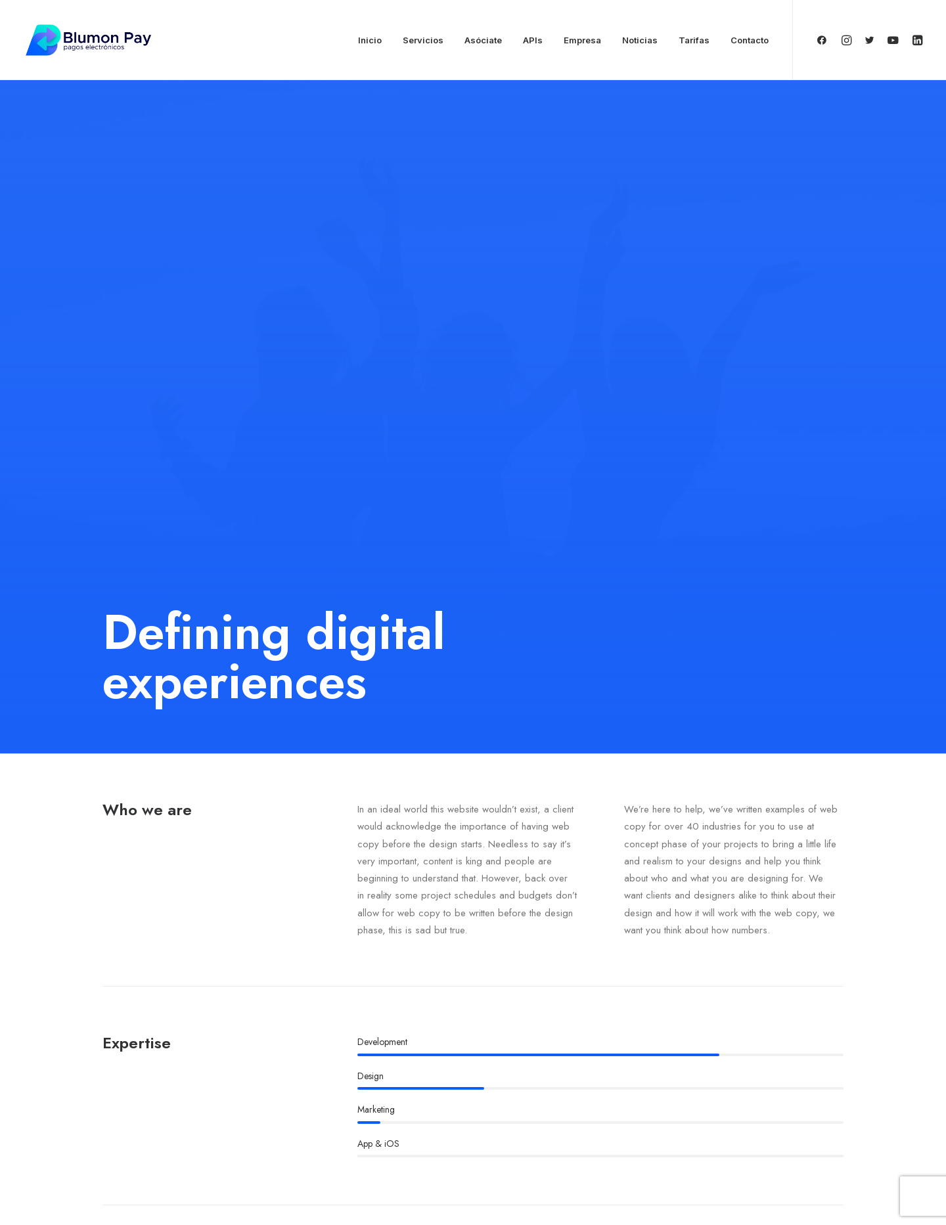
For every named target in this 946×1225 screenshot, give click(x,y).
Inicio (370, 40)
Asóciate (483, 40)
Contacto (750, 40)
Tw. (146, 1019)
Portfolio (401, 1101)
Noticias (640, 40)
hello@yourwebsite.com (749, 1060)
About (396, 1060)
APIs (533, 40)
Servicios (423, 40)
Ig (178, 1019)
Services (402, 1080)
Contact (400, 1122)
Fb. (111, 1019)
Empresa (582, 40)
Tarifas (694, 40)
